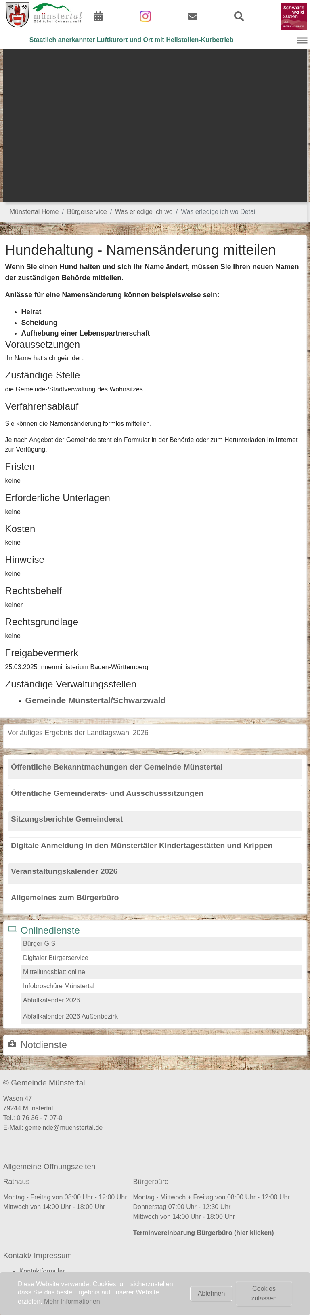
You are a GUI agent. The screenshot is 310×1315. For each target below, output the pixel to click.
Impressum (35, 1280)
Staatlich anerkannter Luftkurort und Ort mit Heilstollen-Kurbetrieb (131, 39)
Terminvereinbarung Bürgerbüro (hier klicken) (203, 1232)
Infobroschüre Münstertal (58, 986)
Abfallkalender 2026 (51, 1000)
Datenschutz (37, 1290)
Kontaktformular (42, 1271)
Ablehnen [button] (211, 1293)
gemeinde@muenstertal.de (64, 1127)
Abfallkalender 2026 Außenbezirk (70, 1016)
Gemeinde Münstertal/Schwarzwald (95, 700)
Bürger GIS (39, 943)
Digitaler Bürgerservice (55, 957)
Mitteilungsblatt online (54, 971)
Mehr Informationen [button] (72, 1301)
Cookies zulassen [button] (263, 1293)
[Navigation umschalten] (302, 40)
